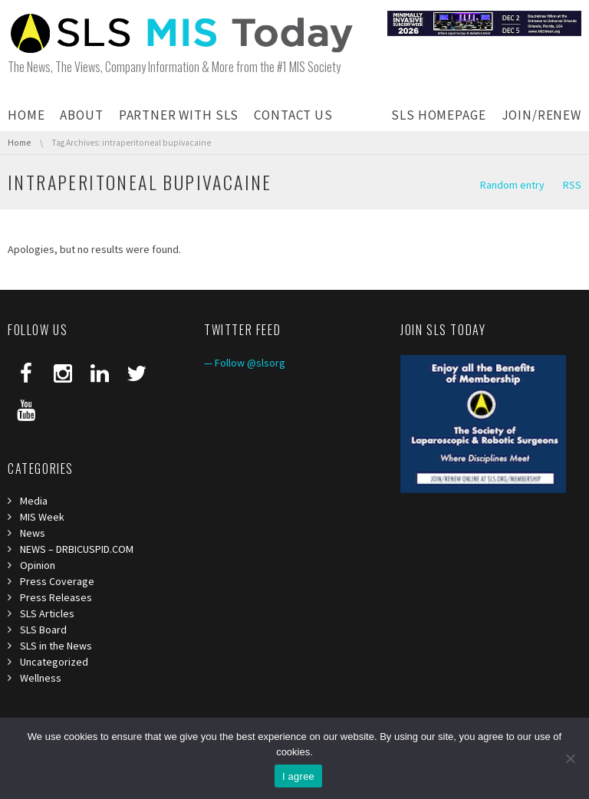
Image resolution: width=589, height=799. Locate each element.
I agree (298, 776)
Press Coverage (57, 581)
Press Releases (56, 597)
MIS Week (42, 517)
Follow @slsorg (250, 363)
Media (34, 501)
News (32, 533)
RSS (572, 185)
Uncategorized (54, 662)
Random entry (512, 185)
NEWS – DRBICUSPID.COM (76, 549)
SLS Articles (47, 613)
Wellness (40, 678)
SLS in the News (56, 646)
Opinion (37, 565)
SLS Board (43, 629)
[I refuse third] (569, 758)
